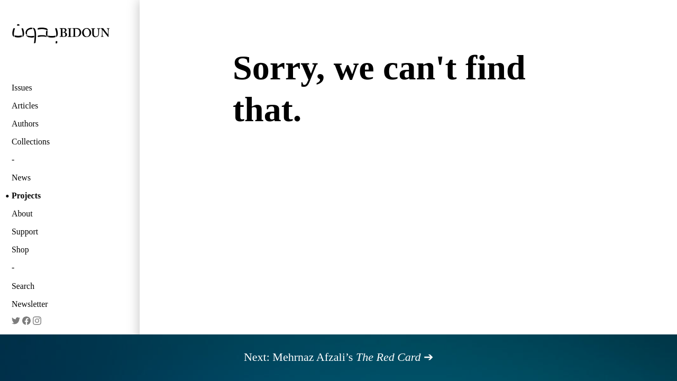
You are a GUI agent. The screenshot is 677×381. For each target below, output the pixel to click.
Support (25, 231)
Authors (25, 123)
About (22, 213)
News (21, 177)
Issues (22, 87)
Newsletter (30, 304)
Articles (25, 105)
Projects (26, 195)
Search (23, 286)
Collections (31, 141)
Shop (20, 249)
